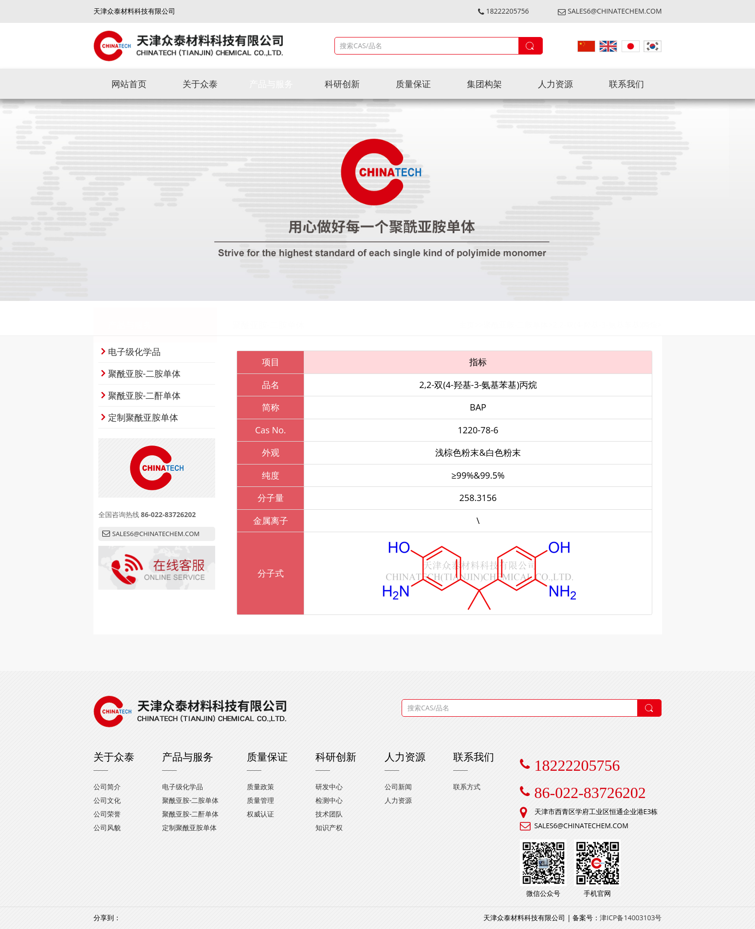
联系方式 (466, 786)
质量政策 (260, 786)
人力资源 (555, 84)
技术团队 (329, 813)
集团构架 (484, 84)
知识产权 (329, 827)
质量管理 (260, 800)
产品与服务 (271, 84)
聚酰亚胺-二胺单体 (268, 318)
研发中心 (329, 786)
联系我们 (626, 84)
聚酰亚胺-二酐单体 (141, 395)
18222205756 (503, 11)
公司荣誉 (107, 813)
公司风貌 (107, 827)
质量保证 (413, 84)
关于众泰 (200, 84)
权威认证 (260, 813)
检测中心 (329, 800)
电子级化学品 (131, 351)
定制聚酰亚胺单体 (139, 417)
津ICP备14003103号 (631, 917)
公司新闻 (398, 786)
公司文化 (107, 800)
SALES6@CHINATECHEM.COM (610, 11)
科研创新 (342, 84)
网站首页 (129, 84)
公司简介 (107, 786)
